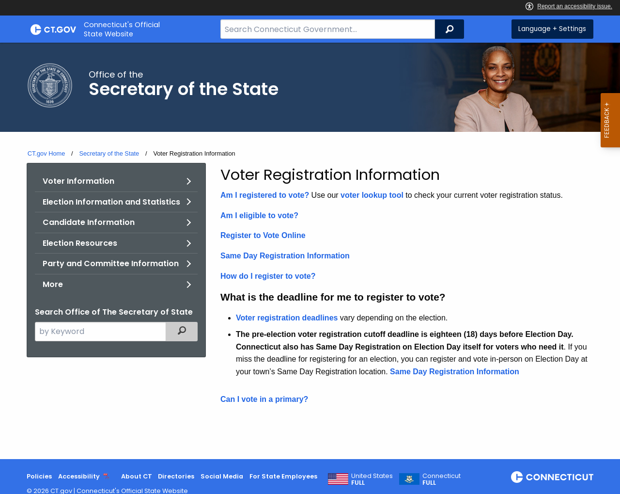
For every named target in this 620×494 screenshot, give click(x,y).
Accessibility (79, 476)
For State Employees (283, 476)
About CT (136, 476)
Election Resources (80, 243)
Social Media (222, 476)
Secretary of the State (109, 153)
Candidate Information (89, 222)
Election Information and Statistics (111, 201)
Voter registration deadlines (287, 318)
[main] (310, 251)
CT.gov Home (46, 153)
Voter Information (78, 181)
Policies (39, 476)
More (53, 284)
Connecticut (441, 479)
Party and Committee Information (111, 263)
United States (372, 479)
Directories (176, 476)
